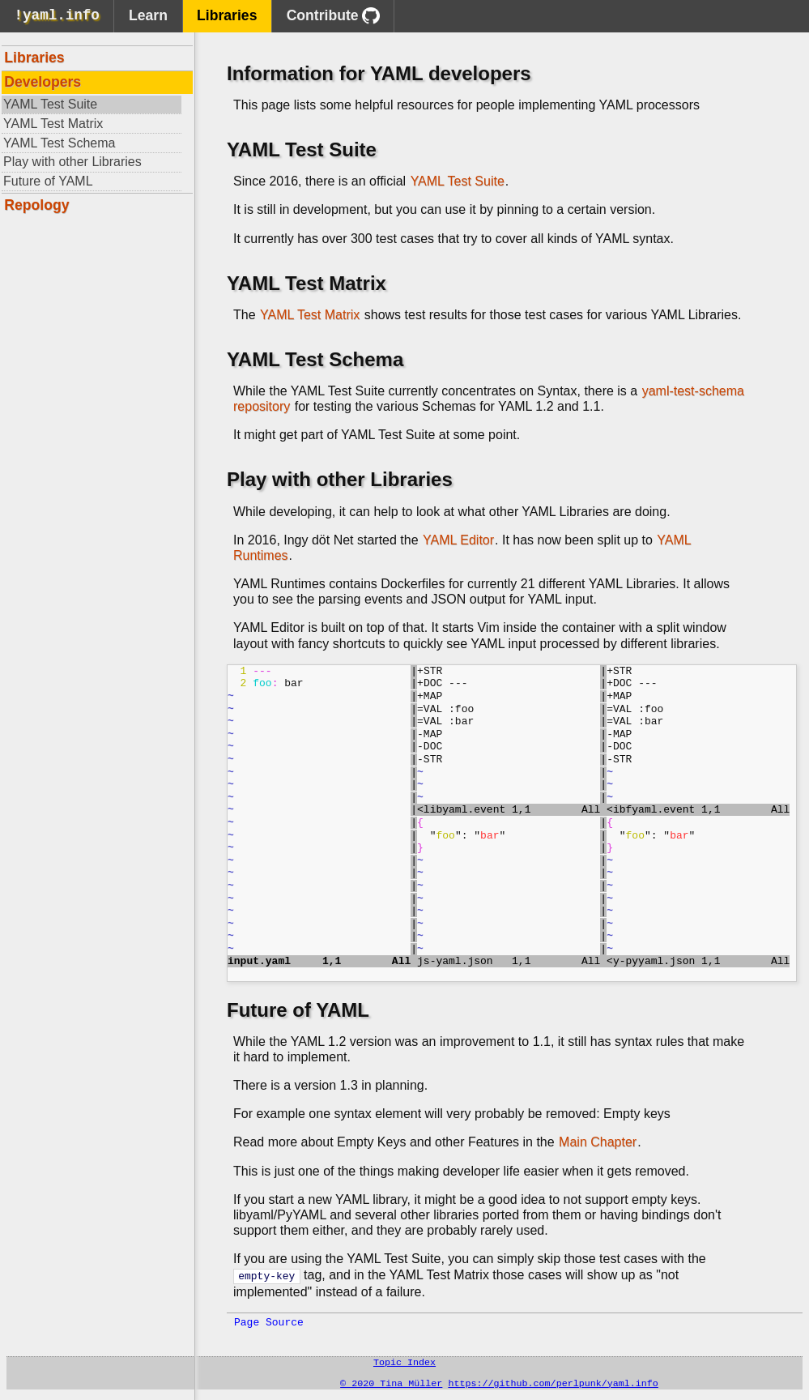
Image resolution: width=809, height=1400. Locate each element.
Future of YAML (48, 181)
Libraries (227, 15)
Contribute (333, 15)
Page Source (269, 1320)
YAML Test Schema (59, 143)
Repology (36, 205)
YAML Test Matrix (53, 123)
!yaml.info (57, 17)
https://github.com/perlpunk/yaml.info (553, 1384)
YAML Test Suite (50, 104)
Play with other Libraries (72, 162)
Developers (42, 82)
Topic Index (404, 1361)
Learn (148, 15)
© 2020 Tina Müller (391, 1384)
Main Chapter (598, 1142)
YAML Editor (458, 540)
